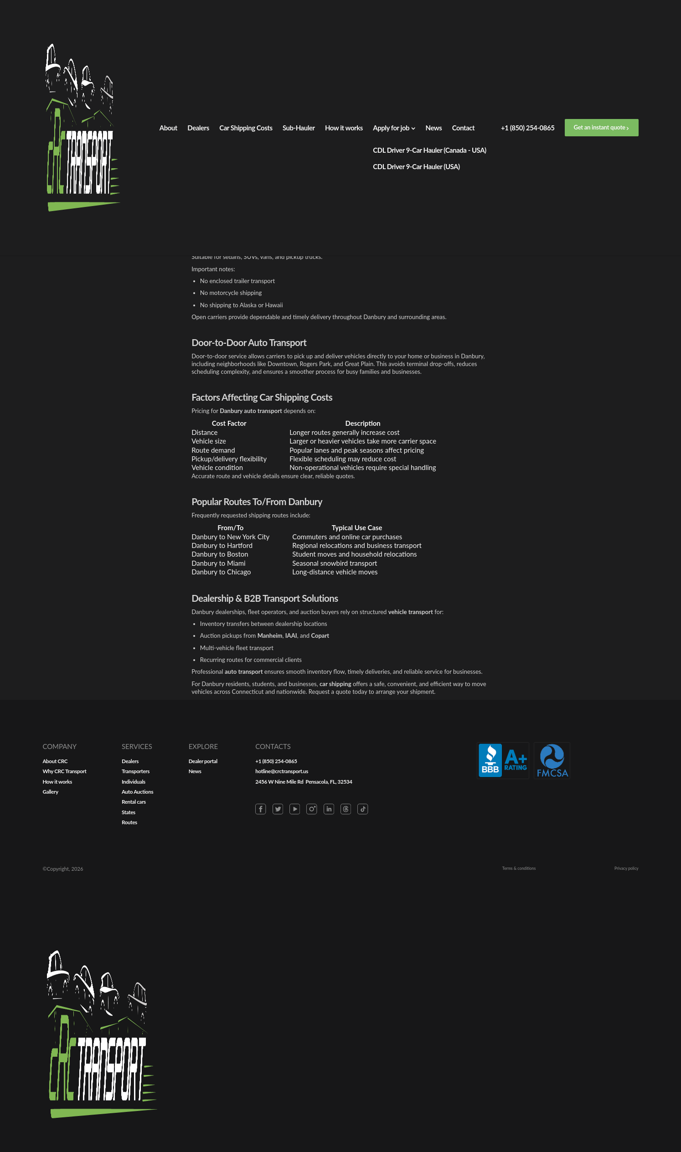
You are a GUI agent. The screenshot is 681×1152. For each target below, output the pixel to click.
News (434, 128)
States (344, 827)
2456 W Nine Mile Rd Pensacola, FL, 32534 (564, 788)
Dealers (198, 128)
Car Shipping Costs (245, 128)
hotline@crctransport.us (536, 775)
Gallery (240, 801)
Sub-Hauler (299, 128)
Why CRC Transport (258, 775)
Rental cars (351, 814)
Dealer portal (444, 763)
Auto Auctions (356, 801)
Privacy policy (623, 1106)
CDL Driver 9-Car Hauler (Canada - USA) (429, 150)
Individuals (351, 788)
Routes (346, 840)
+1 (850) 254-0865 (527, 128)
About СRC (246, 763)
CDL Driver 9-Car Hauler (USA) (416, 166)
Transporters (353, 775)
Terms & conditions (523, 1106)
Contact (463, 128)
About (168, 128)
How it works (344, 128)
